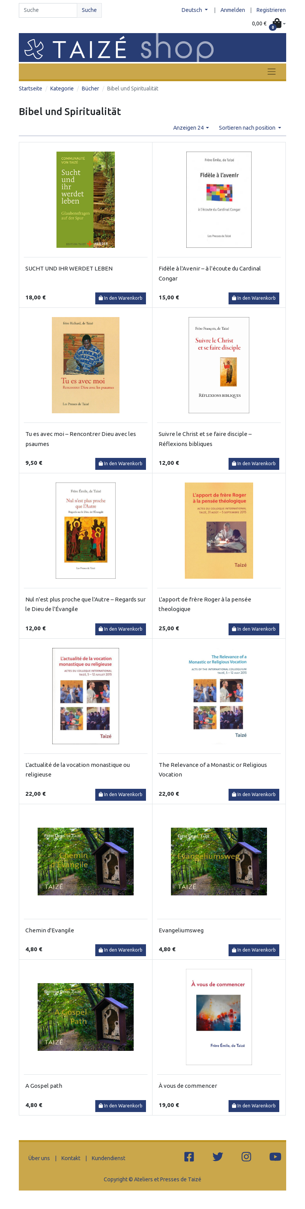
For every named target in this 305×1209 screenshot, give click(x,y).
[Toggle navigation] (272, 71)
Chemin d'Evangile (49, 930)
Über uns (39, 1158)
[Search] (48, 10)
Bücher (90, 88)
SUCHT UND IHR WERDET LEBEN (69, 268)
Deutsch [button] (192, 10)
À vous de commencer (188, 1085)
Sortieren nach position (248, 128)
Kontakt (70, 1158)
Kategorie (62, 88)
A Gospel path (43, 1085)
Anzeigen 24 (189, 128)
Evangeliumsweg (181, 930)
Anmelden (232, 10)
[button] (269, 24)
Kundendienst (108, 1158)
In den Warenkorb (121, 298)
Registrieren (271, 10)
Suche (89, 10)
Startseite (30, 88)
